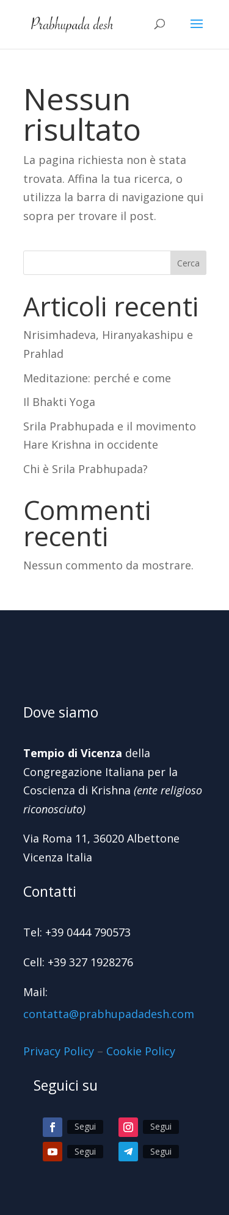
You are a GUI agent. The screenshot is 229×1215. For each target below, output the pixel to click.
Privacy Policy (58, 1051)
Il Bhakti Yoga (59, 401)
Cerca (188, 263)
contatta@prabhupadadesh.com (108, 1014)
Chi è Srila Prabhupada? (85, 468)
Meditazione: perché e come (97, 378)
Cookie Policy (140, 1051)
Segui (85, 1126)
